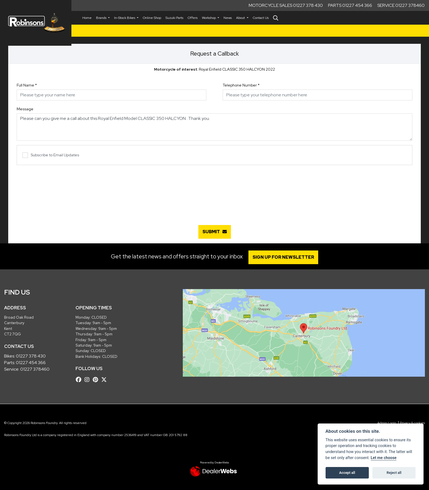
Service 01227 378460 (401, 5)
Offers (193, 18)
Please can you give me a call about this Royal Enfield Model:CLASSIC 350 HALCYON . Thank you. (214, 127)
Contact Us (261, 18)
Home (87, 18)
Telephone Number (241, 85)
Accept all (347, 473)
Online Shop (152, 18)
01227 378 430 (31, 356)
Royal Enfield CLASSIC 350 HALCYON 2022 (214, 69)
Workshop (209, 18)
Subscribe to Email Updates (50, 155)
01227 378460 (35, 369)
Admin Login (386, 423)
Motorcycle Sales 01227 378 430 (286, 5)
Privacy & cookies (412, 423)
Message (25, 108)
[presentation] (214, 192)
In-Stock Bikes (125, 18)
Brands (101, 18)
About (241, 18)
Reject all (394, 473)
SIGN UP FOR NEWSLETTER (284, 257)
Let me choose (384, 458)
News (228, 18)
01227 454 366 (31, 362)
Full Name (27, 85)
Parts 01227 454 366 (350, 5)
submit (214, 232)
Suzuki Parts (174, 18)
